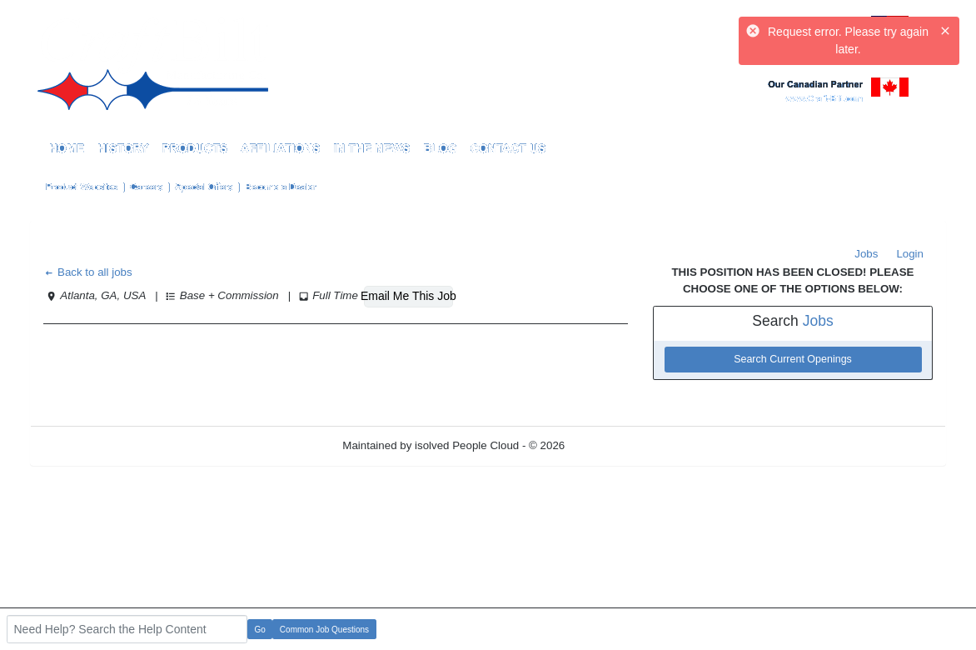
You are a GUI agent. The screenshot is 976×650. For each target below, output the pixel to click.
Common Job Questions (324, 629)
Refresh (614, 445)
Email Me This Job (408, 295)
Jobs (866, 254)
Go (260, 629)
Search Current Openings (793, 359)
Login (910, 254)
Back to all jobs (87, 272)
